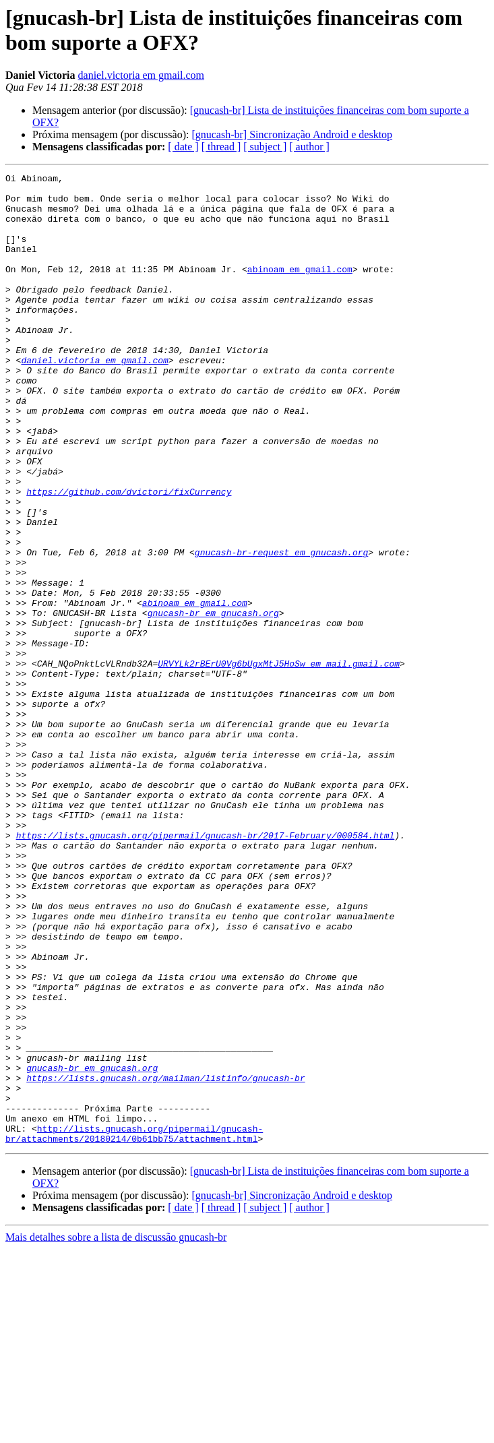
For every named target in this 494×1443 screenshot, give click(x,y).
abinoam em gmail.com (299, 289)
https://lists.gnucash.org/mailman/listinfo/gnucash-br (165, 1260)
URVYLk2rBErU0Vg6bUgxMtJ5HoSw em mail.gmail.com (279, 762)
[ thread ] (221, 146)
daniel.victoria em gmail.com (141, 75)
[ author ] (309, 146)
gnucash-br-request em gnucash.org (281, 629)
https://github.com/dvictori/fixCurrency (128, 556)
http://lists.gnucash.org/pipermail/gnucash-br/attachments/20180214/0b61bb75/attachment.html (134, 1326)
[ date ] (183, 146)
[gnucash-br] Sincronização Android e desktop (291, 134)
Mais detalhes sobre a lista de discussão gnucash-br (115, 1431)
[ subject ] (264, 146)
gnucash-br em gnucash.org (213, 702)
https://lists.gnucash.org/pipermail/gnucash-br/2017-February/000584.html (205, 968)
